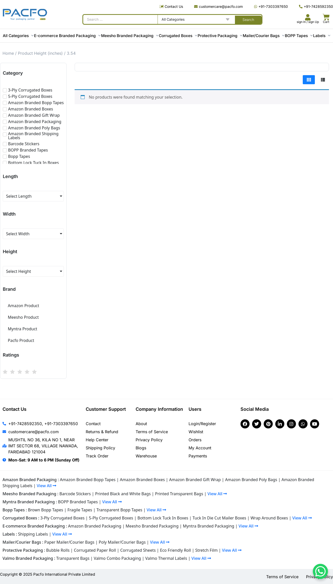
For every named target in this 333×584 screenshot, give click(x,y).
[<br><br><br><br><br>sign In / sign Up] (308, 17)
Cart (326, 22)
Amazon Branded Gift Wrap (195, 479)
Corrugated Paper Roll (95, 550)
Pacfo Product (21, 340)
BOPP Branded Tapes (78, 502)
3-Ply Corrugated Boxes (62, 518)
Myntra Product (22, 329)
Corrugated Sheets (138, 550)
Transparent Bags (72, 558)
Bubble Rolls (58, 550)
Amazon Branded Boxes (142, 479)
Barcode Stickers (75, 494)
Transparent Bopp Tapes (119, 510)
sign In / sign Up (308, 22)
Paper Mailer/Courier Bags (69, 542)
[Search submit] (248, 19)
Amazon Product (23, 305)
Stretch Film (206, 550)
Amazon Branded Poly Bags (251, 479)
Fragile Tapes (80, 510)
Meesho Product (23, 317)
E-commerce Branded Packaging (67, 36)
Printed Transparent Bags (179, 494)
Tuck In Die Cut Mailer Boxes (219, 518)
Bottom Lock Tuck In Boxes (162, 518)
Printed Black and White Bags (123, 494)
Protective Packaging (220, 36)
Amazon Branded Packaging (94, 526)
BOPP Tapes (299, 36)
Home (8, 53)
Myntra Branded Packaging (208, 526)
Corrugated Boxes (178, 36)
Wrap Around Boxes (269, 518)
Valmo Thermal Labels (166, 558)
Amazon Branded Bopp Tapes (87, 479)
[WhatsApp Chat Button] (320, 571)
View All (46, 485)
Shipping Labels (33, 534)
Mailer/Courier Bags (263, 36)
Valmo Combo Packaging (117, 558)
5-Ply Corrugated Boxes (111, 518)
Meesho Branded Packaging (129, 36)
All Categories (18, 36)
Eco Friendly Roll (175, 550)
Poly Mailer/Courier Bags (122, 542)
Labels (321, 36)
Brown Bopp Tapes (45, 510)
